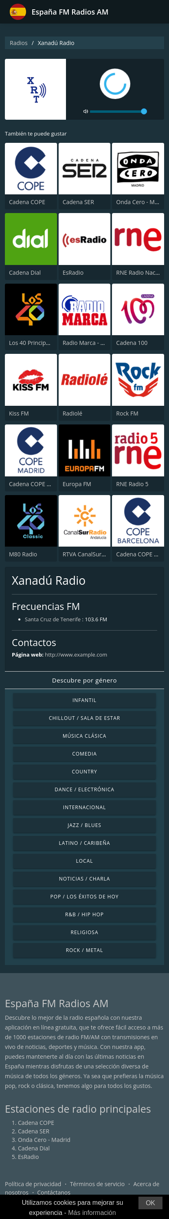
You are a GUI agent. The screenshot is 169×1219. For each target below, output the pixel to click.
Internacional (84, 807)
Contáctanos (53, 1192)
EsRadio (73, 272)
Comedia (84, 753)
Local (84, 860)
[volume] (118, 111)
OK (150, 1203)
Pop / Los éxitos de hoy (84, 896)
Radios (19, 43)
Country (84, 771)
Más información (92, 1212)
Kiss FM (19, 413)
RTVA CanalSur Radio (90, 554)
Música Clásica (85, 735)
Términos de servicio (97, 1184)
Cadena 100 (131, 343)
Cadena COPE (27, 202)
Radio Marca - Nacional (93, 343)
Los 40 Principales (33, 343)
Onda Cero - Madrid (142, 202)
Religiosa (85, 932)
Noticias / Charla (84, 878)
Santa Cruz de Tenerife (53, 619)
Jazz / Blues (84, 825)
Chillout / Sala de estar (84, 718)
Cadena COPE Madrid (37, 484)
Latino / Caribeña (84, 843)
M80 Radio (23, 554)
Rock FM (127, 413)
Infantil (84, 700)
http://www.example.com (76, 654)
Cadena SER (78, 202)
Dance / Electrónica (84, 789)
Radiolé (72, 413)
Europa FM (77, 484)
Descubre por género (84, 680)
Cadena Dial (25, 272)
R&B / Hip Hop (84, 914)
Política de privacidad (33, 1184)
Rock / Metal (84, 950)
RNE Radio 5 (132, 484)
